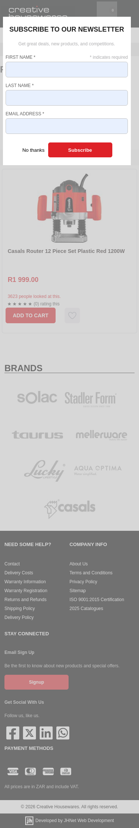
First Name (20, 57)
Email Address (25, 113)
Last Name (20, 85)
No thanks (33, 150)
